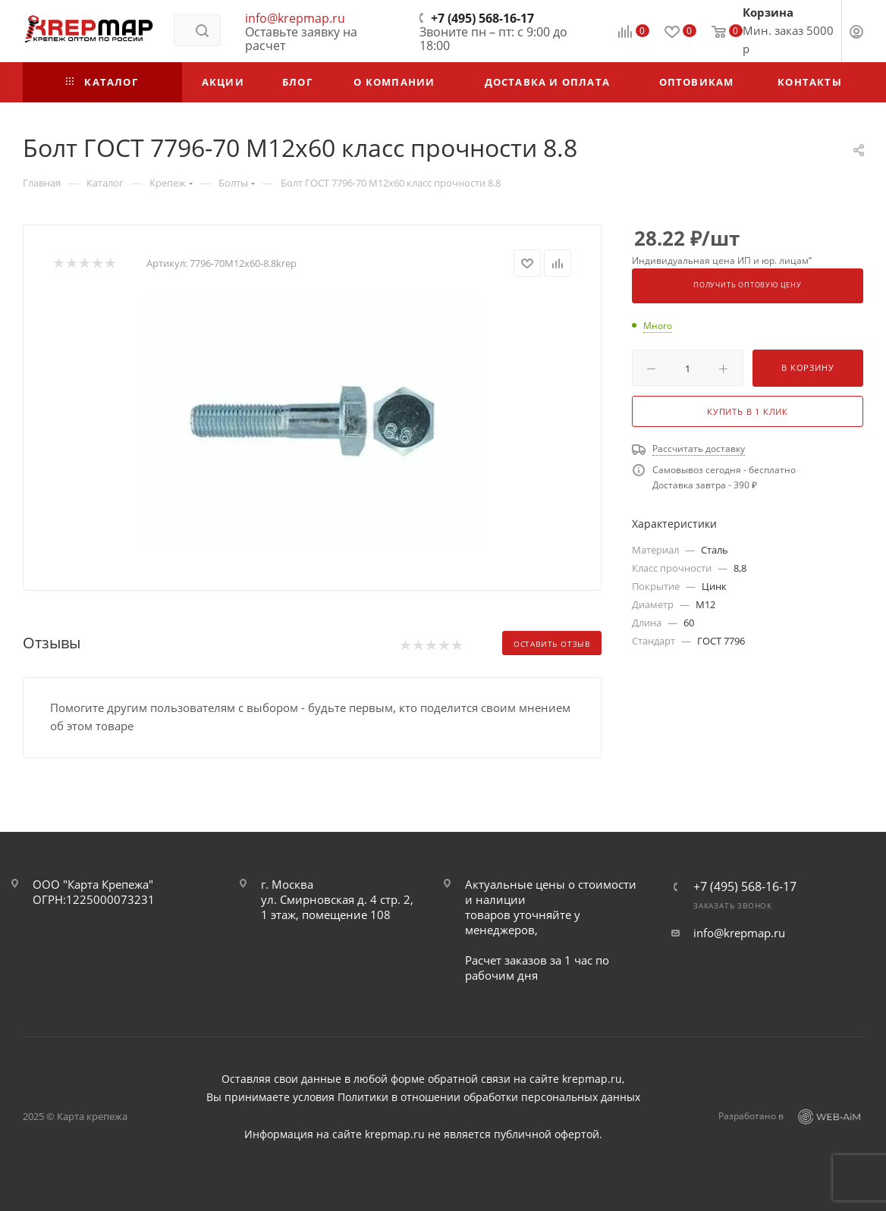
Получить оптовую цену (747, 285)
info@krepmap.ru (295, 18)
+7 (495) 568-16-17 (482, 18)
